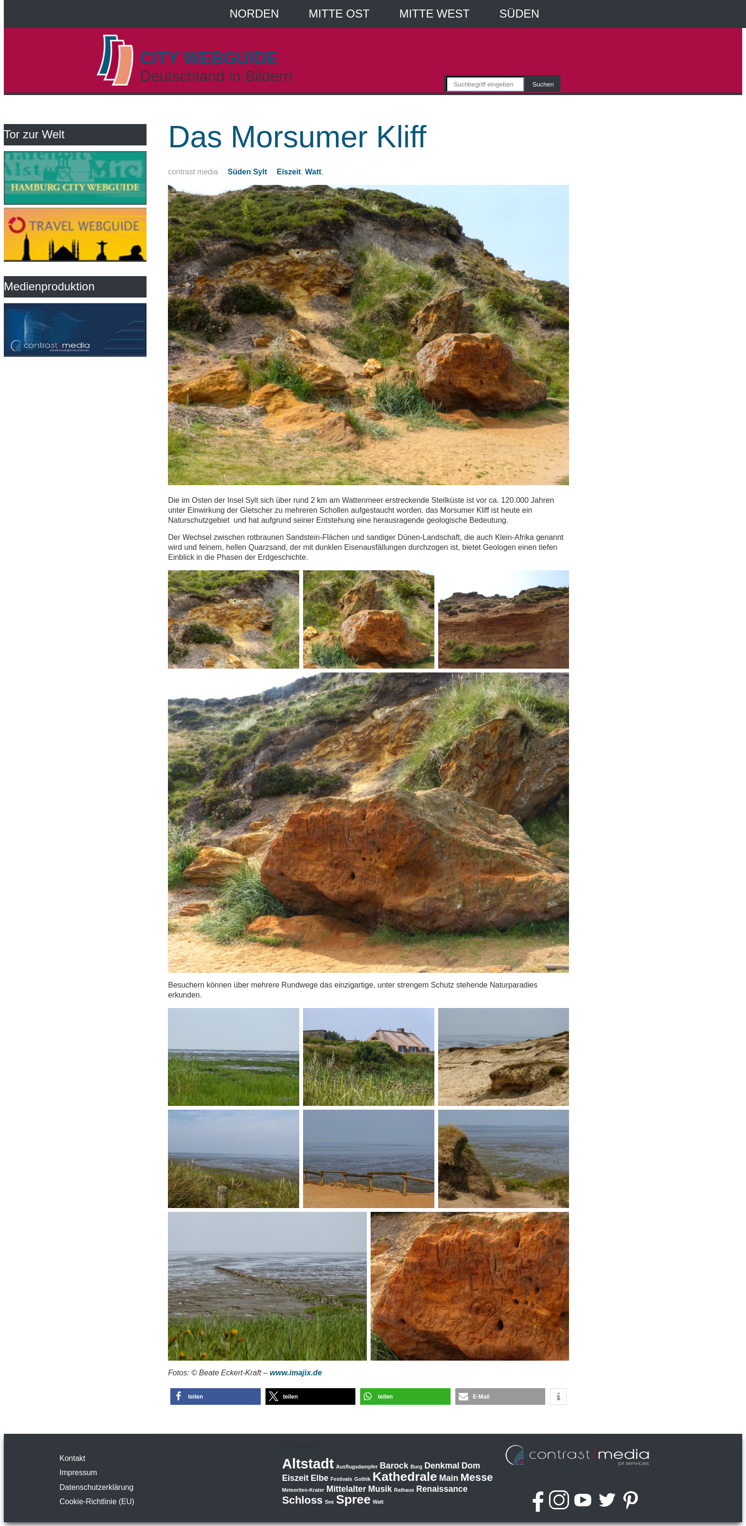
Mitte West (434, 13)
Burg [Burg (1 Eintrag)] (416, 1466)
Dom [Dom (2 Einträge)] (470, 1465)
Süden (520, 13)
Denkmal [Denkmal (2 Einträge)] (442, 1465)
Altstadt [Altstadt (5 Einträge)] (308, 1463)
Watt (313, 172)
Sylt (260, 172)
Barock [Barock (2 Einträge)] (394, 1465)
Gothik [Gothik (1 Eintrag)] (362, 1479)
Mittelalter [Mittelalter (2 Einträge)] (346, 1489)
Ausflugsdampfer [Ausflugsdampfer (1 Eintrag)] (357, 1466)
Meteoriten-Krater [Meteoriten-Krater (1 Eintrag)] (303, 1490)
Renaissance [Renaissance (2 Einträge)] (442, 1489)
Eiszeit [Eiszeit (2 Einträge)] (295, 1478)
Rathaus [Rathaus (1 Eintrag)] (404, 1490)
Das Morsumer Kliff (297, 137)
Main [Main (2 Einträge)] (448, 1478)
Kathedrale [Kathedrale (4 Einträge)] (405, 1476)
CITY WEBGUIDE (208, 58)
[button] (215, 1396)
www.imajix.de (296, 1373)
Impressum (78, 1472)
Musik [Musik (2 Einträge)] (380, 1489)
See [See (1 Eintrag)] (329, 1502)
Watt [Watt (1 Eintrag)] (378, 1502)
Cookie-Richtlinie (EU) (96, 1501)
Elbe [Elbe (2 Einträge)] (319, 1478)
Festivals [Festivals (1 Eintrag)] (342, 1479)
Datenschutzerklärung (96, 1487)
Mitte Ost (339, 13)
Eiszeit (289, 172)
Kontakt (72, 1458)
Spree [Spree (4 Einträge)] (353, 1499)
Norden (254, 13)
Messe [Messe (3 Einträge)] (477, 1477)
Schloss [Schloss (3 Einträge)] (302, 1500)
